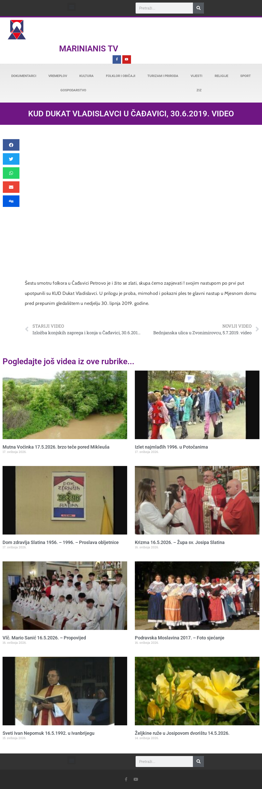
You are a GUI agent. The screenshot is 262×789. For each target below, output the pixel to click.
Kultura (86, 76)
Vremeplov (57, 76)
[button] (71, 7)
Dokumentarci (23, 76)
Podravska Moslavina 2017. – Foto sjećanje (179, 637)
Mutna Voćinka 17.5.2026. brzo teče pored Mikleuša (56, 447)
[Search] (198, 8)
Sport (245, 76)
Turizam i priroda (162, 76)
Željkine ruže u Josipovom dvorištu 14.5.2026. (182, 733)
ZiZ (199, 90)
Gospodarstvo (73, 90)
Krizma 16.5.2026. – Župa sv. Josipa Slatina (180, 542)
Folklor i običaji (120, 76)
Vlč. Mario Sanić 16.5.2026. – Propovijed (44, 637)
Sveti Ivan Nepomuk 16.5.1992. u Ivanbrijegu (48, 733)
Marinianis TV (88, 48)
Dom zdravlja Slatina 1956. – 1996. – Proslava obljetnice (61, 542)
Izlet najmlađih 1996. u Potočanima (171, 447)
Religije (221, 76)
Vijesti (196, 76)
